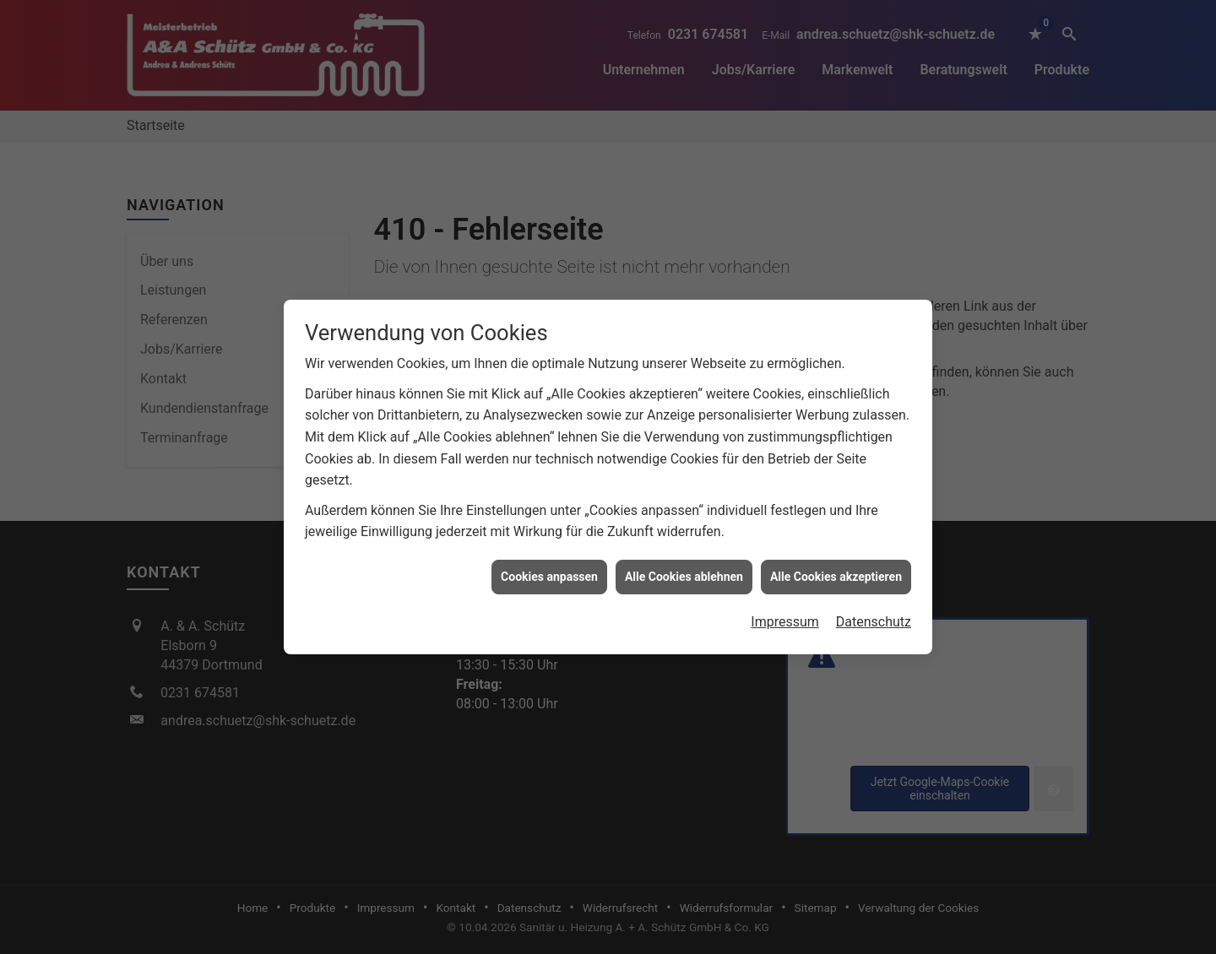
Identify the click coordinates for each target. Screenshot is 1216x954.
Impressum (785, 618)
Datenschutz (873, 618)
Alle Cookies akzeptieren (836, 572)
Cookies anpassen (549, 572)
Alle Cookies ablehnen (684, 572)
